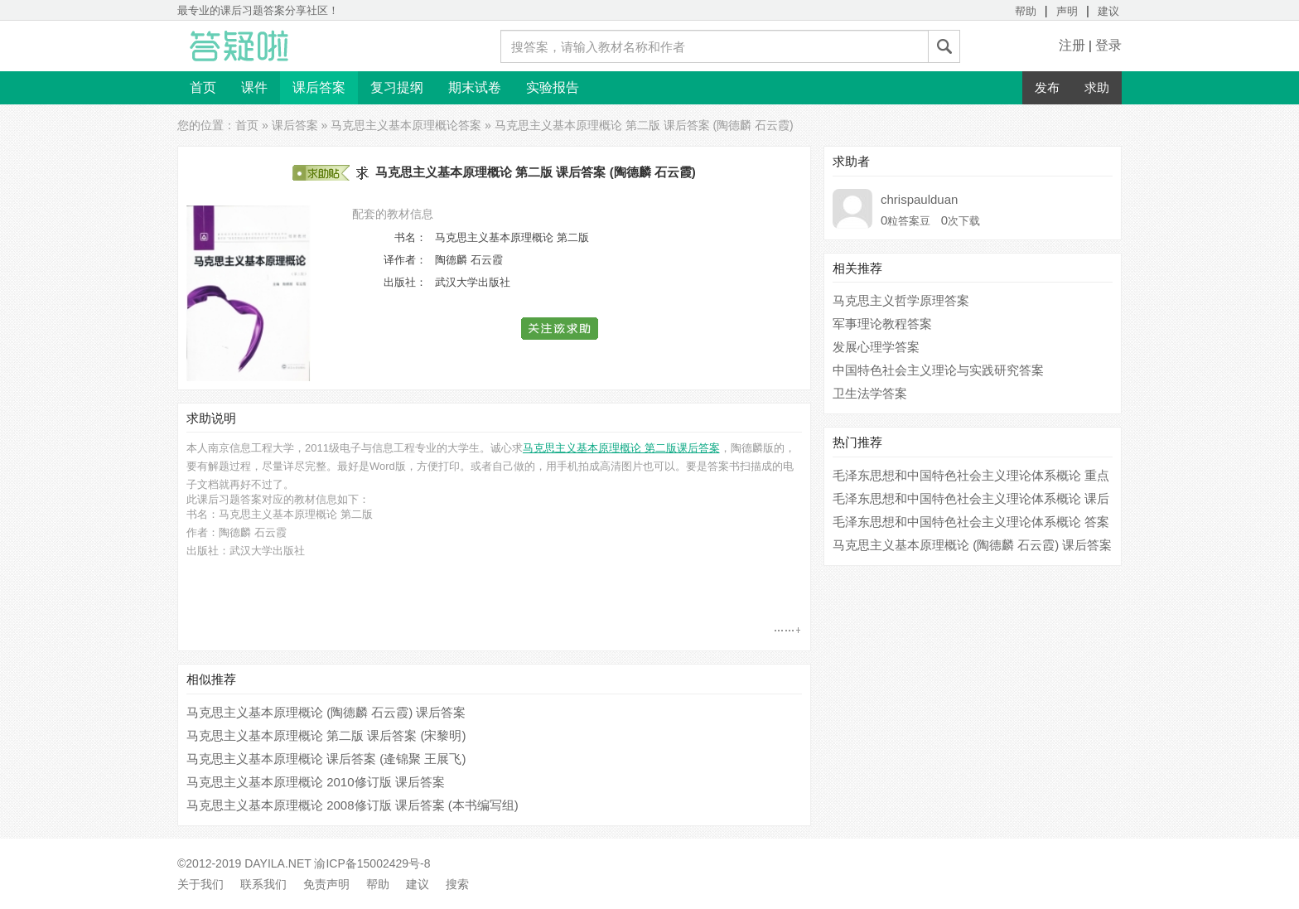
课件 (254, 87)
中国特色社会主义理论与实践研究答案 (938, 370)
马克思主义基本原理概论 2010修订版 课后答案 (315, 782)
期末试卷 (474, 87)
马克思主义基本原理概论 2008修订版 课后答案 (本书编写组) (352, 805)
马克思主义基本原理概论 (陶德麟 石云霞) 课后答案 (326, 712)
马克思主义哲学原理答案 (901, 300)
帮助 (1025, 11)
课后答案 (318, 87)
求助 (1096, 87)
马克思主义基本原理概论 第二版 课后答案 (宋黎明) (326, 735)
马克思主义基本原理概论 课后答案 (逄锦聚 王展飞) (326, 759)
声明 (1067, 11)
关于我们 (200, 884)
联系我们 (263, 884)
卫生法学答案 (870, 393)
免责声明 (326, 884)
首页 (203, 87)
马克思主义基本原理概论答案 (406, 125)
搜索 (457, 884)
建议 (1108, 11)
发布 (1047, 87)
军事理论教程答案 (882, 324)
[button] (560, 328)
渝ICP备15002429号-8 (372, 863)
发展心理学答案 (876, 347)
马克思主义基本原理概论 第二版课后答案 (621, 448)
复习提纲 (396, 87)
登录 (1108, 45)
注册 (1072, 45)
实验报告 (552, 87)
